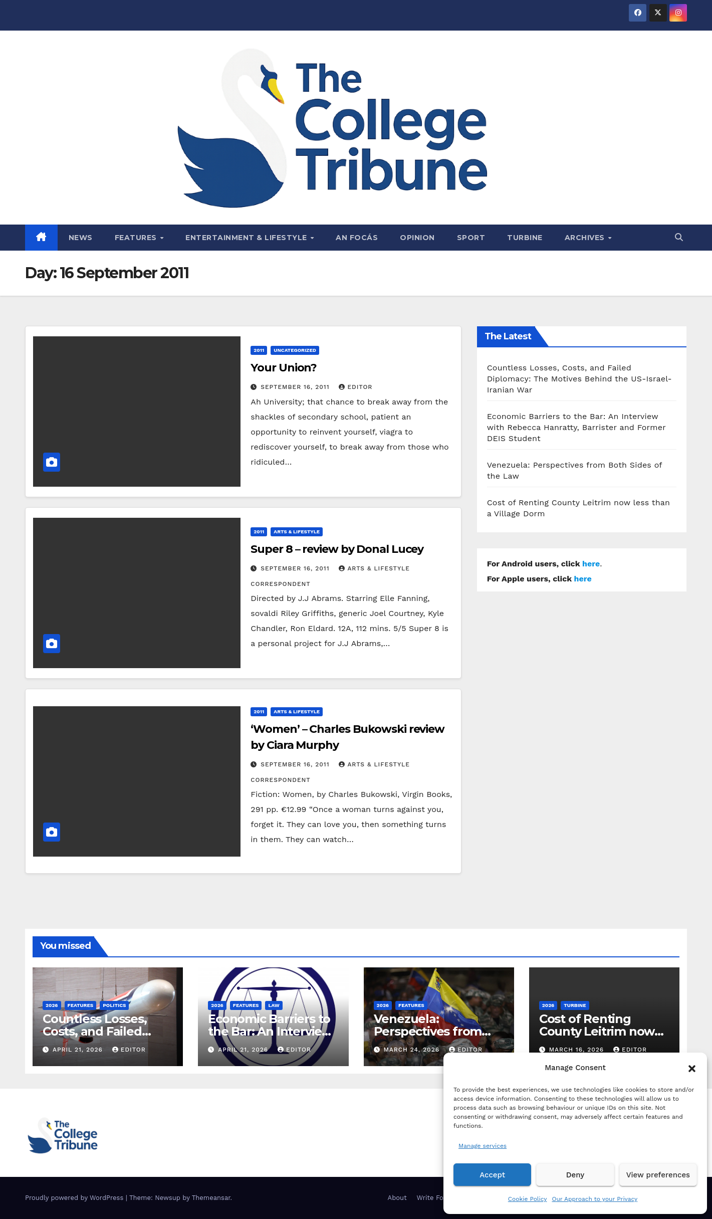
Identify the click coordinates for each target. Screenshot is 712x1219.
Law (273, 1005)
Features (137, 237)
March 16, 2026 (577, 1049)
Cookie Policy (527, 1198)
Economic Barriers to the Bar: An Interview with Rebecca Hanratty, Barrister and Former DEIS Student (576, 427)
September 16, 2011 (296, 386)
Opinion (417, 237)
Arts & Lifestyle (297, 531)
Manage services (482, 1145)
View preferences (658, 1174)
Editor (355, 386)
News (81, 237)
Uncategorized (295, 350)
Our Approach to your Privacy (594, 1198)
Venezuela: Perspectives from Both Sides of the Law (438, 1031)
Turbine (525, 237)
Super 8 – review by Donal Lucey (337, 549)
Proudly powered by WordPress (75, 1197)
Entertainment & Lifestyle (247, 237)
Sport (471, 237)
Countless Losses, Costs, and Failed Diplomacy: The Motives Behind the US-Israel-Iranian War (579, 378)
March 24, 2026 (412, 1049)
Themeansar (211, 1197)
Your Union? (284, 367)
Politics (114, 1005)
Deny (575, 1174)
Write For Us (436, 1197)
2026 (52, 1005)
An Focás (357, 237)
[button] (692, 1068)
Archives (586, 237)
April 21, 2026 (79, 1049)
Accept (492, 1174)
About (397, 1197)
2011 (259, 350)
